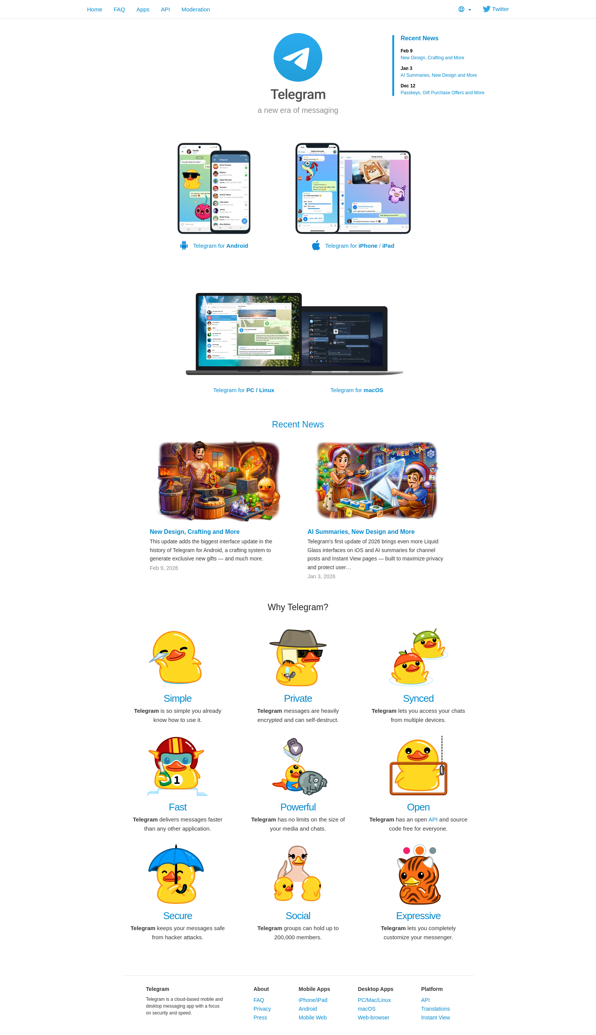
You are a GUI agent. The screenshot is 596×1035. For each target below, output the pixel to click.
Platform (432, 989)
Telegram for (214, 196)
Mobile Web (313, 1017)
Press (260, 1017)
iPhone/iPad (313, 1000)
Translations (435, 1009)
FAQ (119, 9)
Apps (142, 9)
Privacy (262, 1009)
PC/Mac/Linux (374, 1000)
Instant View (435, 1017)
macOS (367, 1009)
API (165, 9)
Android (308, 1009)
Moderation (195, 9)
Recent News (420, 38)
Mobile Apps (314, 989)
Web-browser (373, 1017)
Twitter (496, 9)
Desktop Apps (375, 989)
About (261, 989)
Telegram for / (353, 196)
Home (94, 9)
